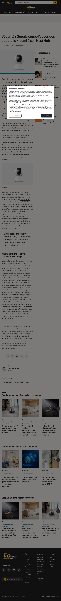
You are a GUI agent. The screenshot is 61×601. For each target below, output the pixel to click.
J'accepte (46, 115)
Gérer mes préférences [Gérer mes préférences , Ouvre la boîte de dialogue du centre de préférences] (15, 115)
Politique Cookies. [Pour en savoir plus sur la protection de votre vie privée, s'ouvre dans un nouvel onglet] (20, 102)
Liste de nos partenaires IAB (15, 111)
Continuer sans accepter (47, 87)
